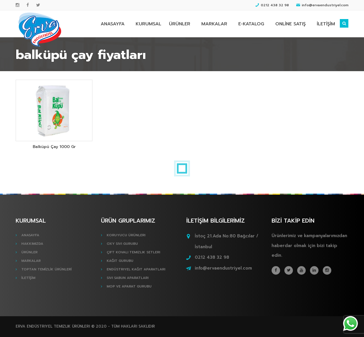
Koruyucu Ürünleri (126, 235)
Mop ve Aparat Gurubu (129, 286)
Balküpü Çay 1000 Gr (54, 147)
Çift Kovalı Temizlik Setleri (133, 252)
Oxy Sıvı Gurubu (122, 243)
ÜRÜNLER (179, 23)
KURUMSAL (148, 23)
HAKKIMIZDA (32, 243)
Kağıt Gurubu (120, 260)
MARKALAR (214, 23)
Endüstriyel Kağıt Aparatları (136, 269)
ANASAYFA (113, 23)
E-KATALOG (251, 23)
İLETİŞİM (326, 23)
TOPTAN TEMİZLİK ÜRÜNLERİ (46, 269)
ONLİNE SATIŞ (290, 23)
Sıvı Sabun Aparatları (127, 277)
